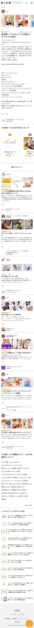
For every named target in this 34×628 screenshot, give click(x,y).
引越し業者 (4, 493)
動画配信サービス (16, 489)
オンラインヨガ (5, 480)
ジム (12, 480)
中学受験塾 (15, 477)
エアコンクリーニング (7, 465)
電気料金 (3, 499)
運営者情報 (7, 618)
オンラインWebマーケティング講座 (10, 471)
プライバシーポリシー (23, 618)
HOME (17, 611)
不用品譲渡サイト (6, 489)
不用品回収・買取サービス (18, 486)
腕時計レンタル (5, 486)
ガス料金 (25, 496)
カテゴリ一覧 (13, 614)
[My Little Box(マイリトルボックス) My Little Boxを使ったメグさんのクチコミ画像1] (7, 21)
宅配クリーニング (6, 468)
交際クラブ (24, 493)
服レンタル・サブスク (15, 483)
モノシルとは (21, 614)
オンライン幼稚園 (22, 474)
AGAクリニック (5, 496)
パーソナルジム (18, 480)
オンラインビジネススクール (9, 474)
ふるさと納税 (4, 462)
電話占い (24, 489)
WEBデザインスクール (23, 468)
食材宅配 (25, 480)
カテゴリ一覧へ (28, 505)
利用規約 (14, 618)
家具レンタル (4, 483)
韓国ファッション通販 (16, 496)
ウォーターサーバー (14, 462)
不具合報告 (17, 622)
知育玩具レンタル (26, 483)
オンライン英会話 (6, 477)
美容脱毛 (14, 468)
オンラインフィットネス (24, 477)
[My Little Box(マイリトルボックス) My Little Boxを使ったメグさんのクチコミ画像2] (21, 21)
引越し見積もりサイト (14, 493)
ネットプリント (18, 465)
